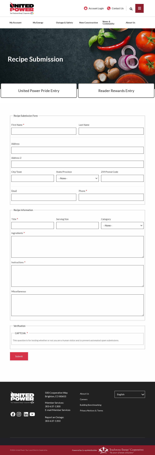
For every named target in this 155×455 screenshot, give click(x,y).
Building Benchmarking (90, 405)
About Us (84, 393)
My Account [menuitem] (15, 22)
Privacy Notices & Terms (91, 410)
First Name (16, 124)
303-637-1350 (52, 420)
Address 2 (16, 157)
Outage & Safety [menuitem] (64, 22)
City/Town (16, 171)
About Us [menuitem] (130, 22)
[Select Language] (130, 394)
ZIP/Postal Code (109, 171)
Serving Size (62, 219)
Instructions (17, 262)
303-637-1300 (52, 406)
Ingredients (17, 233)
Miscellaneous (18, 291)
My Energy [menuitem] (38, 22)
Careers (83, 399)
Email (14, 191)
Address (15, 143)
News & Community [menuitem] (108, 22)
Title (13, 219)
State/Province (64, 171)
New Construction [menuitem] (88, 22)
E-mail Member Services (57, 409)
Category (106, 219)
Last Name (84, 124)
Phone (82, 191)
